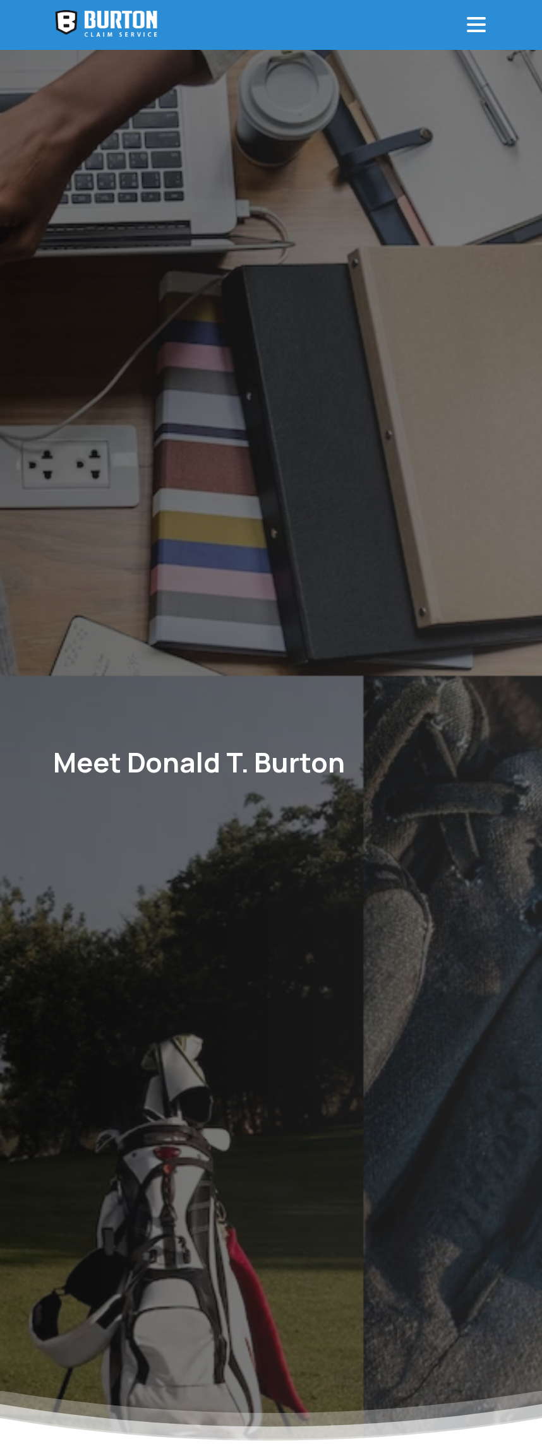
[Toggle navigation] (476, 24)
